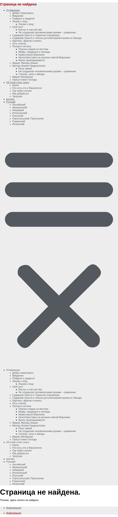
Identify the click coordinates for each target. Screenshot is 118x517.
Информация (13, 508)
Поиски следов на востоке (33, 49)
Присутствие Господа (24, 79)
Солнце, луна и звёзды (31, 74)
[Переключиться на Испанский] (18, 124)
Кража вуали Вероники (31, 54)
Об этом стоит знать (17, 82)
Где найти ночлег (22, 90)
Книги (15, 85)
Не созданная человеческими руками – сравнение (47, 32)
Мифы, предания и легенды (34, 52)
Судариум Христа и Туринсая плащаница (35, 35)
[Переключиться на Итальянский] (19, 113)
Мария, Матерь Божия (25, 63)
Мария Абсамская (22, 77)
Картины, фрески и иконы (26, 40)
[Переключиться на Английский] (18, 104)
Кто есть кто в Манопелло (27, 88)
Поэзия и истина (21, 46)
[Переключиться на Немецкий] (18, 110)
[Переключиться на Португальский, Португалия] (28, 118)
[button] (59, 247)
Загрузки (17, 96)
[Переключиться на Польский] (17, 115)
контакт (10, 99)
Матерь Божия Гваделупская (28, 65)
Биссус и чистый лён (30, 29)
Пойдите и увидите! (23, 18)
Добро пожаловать (23, 13)
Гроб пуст (17, 27)
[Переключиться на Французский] (19, 107)
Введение (17, 16)
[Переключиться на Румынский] (18, 121)
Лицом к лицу (20, 21)
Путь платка (19, 43)
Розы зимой (25, 68)
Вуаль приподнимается (31, 60)
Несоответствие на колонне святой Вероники (44, 57)
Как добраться (20, 93)
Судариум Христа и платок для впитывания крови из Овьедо (47, 38)
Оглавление (13, 10)
